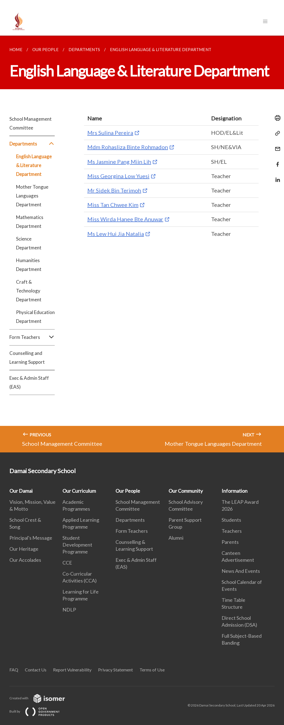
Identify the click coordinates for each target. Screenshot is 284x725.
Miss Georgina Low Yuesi (118, 176)
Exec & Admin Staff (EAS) (29, 382)
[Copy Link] (276, 133)
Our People (127, 491)
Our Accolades (25, 560)
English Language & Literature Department (34, 165)
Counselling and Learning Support (27, 357)
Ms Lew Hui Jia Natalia (115, 233)
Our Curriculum (79, 491)
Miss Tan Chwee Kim (112, 204)
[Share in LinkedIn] (276, 176)
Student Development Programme (77, 545)
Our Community (186, 491)
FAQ (13, 669)
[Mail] (276, 145)
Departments (32, 143)
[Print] (276, 118)
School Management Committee (30, 123)
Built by (39, 711)
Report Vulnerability (72, 669)
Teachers (232, 531)
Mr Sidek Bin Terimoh (114, 190)
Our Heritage (23, 549)
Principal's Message (30, 538)
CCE (67, 563)
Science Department (28, 243)
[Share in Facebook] (276, 161)
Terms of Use (152, 669)
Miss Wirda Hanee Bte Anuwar (125, 219)
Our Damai (21, 491)
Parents (230, 542)
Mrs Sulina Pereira (110, 132)
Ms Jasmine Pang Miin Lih (119, 161)
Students (231, 520)
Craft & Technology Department (28, 290)
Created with (41, 698)
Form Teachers (32, 337)
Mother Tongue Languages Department (32, 195)
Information (235, 491)
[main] (142, 244)
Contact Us (35, 669)
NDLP (69, 610)
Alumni (176, 538)
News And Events (241, 571)
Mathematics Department (29, 221)
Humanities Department (28, 264)
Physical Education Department (35, 316)
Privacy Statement (115, 669)
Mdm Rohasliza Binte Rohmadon (127, 147)
